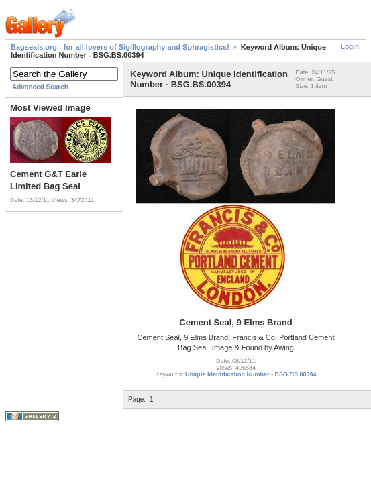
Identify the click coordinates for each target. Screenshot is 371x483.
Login (350, 46)
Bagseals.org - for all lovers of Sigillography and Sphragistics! (120, 47)
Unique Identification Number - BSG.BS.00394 (251, 374)
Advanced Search (40, 87)
